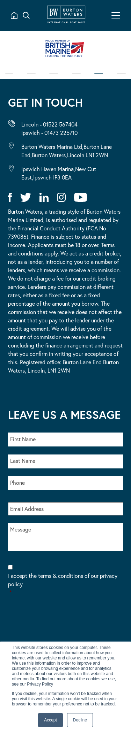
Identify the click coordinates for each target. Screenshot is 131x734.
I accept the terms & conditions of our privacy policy (65, 584)
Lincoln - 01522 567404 (49, 124)
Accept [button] (50, 720)
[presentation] (61, 623)
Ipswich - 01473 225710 (49, 132)
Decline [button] (80, 720)
